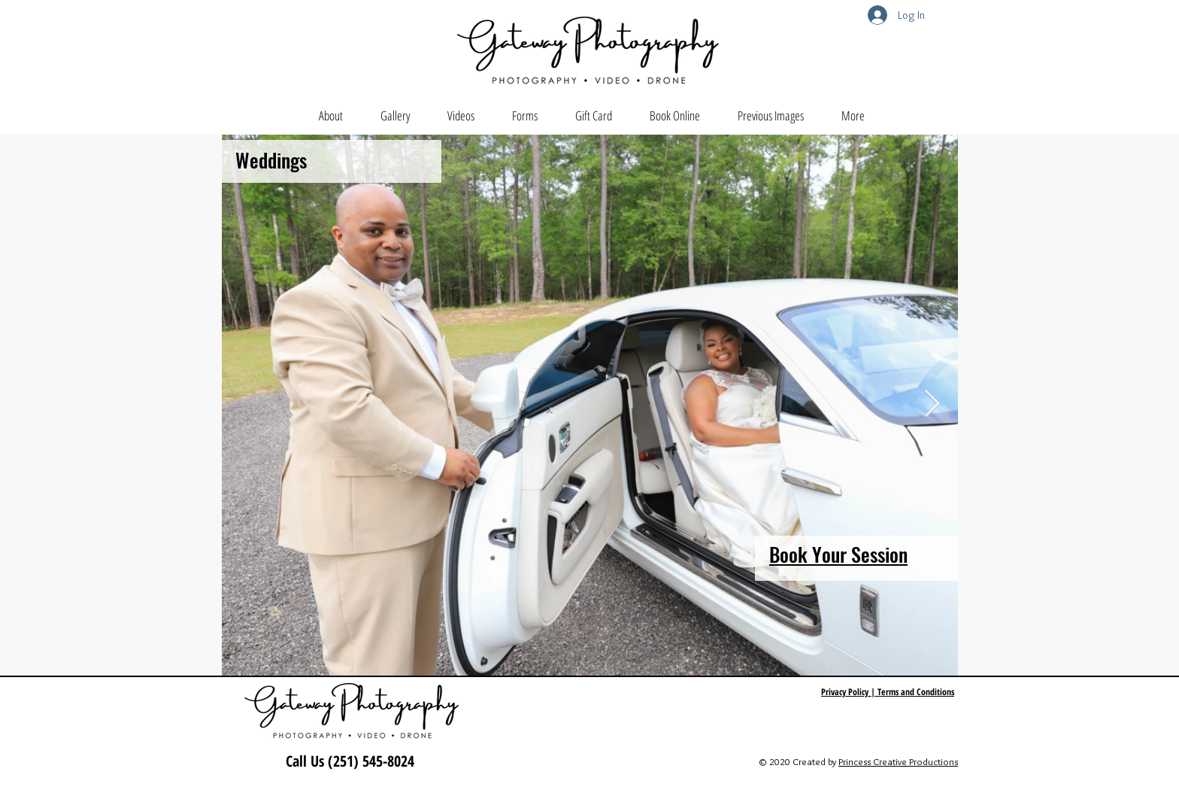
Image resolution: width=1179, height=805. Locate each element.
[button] (395, 115)
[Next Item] (932, 404)
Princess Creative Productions (898, 761)
